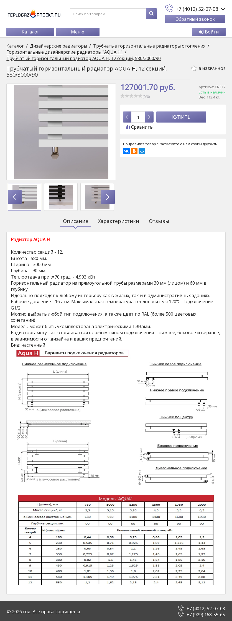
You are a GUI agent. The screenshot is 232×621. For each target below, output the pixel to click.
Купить (181, 117)
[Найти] (151, 13)
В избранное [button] (207, 68)
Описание (75, 221)
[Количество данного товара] (138, 117)
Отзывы (159, 221)
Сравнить (139, 127)
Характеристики (118, 221)
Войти (208, 32)
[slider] (131, 96)
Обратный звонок (195, 19)
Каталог (31, 32)
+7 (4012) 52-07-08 (206, 608)
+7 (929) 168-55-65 (206, 614)
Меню (78, 32)
